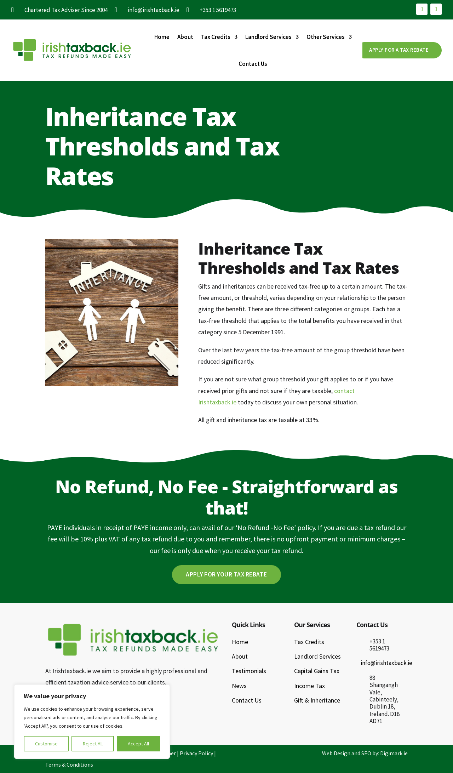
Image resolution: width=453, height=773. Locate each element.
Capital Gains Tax (316, 671)
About (185, 37)
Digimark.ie (394, 753)
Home (162, 37)
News (239, 686)
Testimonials (249, 671)
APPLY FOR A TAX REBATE (396, 50)
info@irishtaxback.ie (386, 663)
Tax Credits (215, 37)
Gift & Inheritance (317, 701)
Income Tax (309, 686)
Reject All (93, 743)
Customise (46, 743)
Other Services (325, 37)
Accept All (138, 743)
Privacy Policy (196, 753)
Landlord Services (268, 37)
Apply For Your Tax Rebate (226, 574)
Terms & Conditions (69, 764)
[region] (92, 721)
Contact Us (253, 64)
